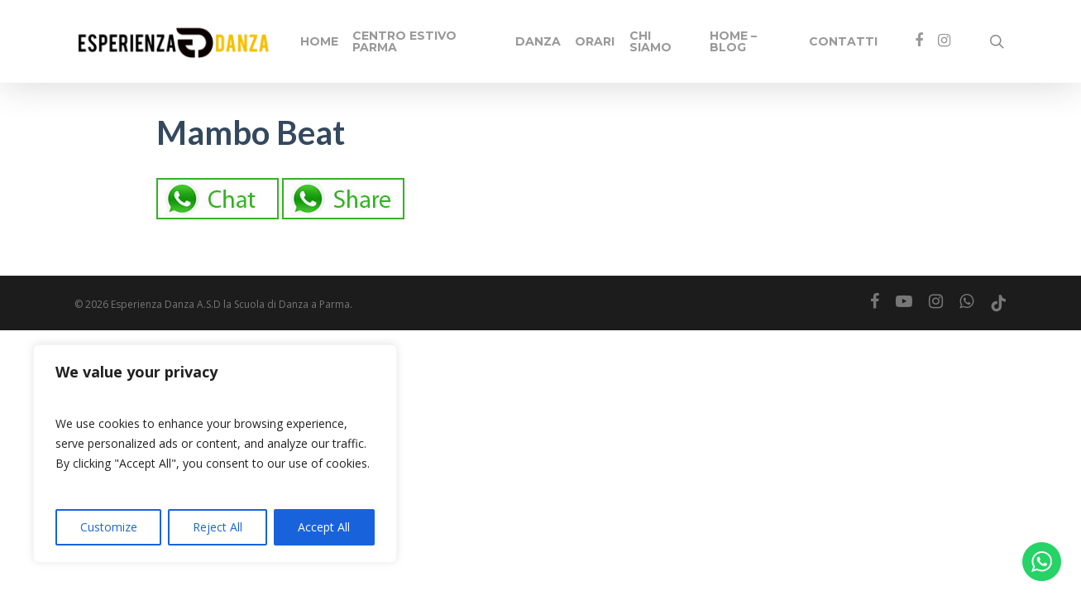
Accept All (324, 527)
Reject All (217, 527)
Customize (108, 527)
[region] (215, 453)
